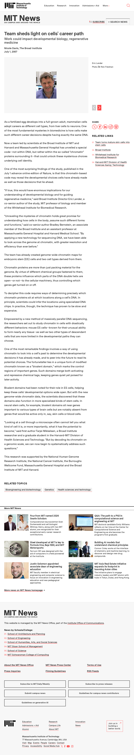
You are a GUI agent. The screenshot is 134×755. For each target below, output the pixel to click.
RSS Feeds (93, 671)
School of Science (17, 650)
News (78, 725)
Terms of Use (94, 665)
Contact (60, 743)
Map (30, 743)
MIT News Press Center (58, 665)
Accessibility (36, 746)
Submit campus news (35, 693)
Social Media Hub (52, 746)
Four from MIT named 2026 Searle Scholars (44, 517)
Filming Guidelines (56, 671)
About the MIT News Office (19, 665)
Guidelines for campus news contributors (99, 693)
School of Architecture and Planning (26, 634)
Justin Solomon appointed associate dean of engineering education (46, 566)
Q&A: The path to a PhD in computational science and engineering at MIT (108, 518)
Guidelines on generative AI (35, 702)
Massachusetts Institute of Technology (40, 736)
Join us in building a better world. (114, 726)
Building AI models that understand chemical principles (111, 544)
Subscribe (99, 22)
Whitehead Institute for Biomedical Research (107, 156)
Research (61, 5)
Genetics (49, 489)
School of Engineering (19, 638)
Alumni (25, 729)
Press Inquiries (12, 671)
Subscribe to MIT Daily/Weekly (35, 684)
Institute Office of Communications (85, 623)
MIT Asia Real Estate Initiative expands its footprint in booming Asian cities (110, 566)
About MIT (54, 729)
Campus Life (54, 725)
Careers (52, 743)
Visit (24, 743)
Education (49, 5)
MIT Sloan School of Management (25, 646)
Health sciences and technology (74, 489)
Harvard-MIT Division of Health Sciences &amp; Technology (111, 163)
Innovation (74, 5)
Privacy (25, 746)
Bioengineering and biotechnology (23, 489)
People (44, 743)
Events (36, 743)
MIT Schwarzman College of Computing (28, 654)
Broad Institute (103, 150)
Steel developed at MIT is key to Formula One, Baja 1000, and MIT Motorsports (47, 545)
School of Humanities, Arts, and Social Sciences (32, 642)
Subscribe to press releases (98, 684)
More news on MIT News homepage (23, 590)
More (106, 5)
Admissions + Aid (90, 5)
